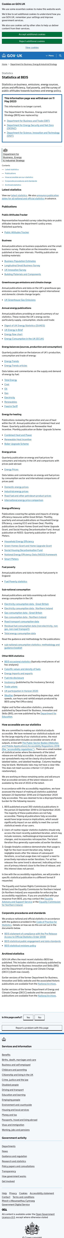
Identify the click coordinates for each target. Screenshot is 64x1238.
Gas (6, 393)
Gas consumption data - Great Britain (23, 612)
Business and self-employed (16, 1064)
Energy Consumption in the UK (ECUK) (24, 338)
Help (4, 1193)
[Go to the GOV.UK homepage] (12, 55)
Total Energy (10, 380)
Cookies (23, 1193)
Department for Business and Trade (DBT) (28, 120)
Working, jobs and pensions (16, 1129)
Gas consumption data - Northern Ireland (25, 617)
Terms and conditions (23, 1197)
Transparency (9, 1171)
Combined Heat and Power (18, 435)
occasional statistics (17, 661)
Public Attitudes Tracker (16, 232)
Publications (10, 173)
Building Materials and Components (22, 274)
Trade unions (10, 686)
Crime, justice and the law (15, 1079)
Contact (6, 1197)
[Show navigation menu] (49, 55)
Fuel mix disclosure (14, 677)
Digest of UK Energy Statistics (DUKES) (24, 325)
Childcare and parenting (14, 1069)
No (41, 1017)
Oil (5, 388)
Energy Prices (11, 469)
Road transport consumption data (21, 621)
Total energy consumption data (20, 633)
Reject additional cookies (32, 41)
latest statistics (19, 195)
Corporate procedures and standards (21, 181)
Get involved (8, 1181)
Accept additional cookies (32, 34)
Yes (30, 1017)
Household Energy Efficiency (19, 541)
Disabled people (10, 1084)
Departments (9, 1146)
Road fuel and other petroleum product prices (27, 495)
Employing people (11, 1099)
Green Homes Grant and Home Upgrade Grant (28, 545)
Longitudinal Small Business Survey (22, 265)
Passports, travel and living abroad (19, 1119)
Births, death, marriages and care (19, 1059)
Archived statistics (13, 185)
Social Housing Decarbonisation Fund (23, 550)
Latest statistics (12, 169)
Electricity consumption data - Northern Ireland (28, 608)
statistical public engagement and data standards (32, 941)
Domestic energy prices (16, 487)
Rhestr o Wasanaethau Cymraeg (18, 1200)
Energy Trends (11, 361)
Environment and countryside (17, 1104)
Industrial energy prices (16, 491)
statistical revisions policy (20, 945)
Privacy (13, 1193)
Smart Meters (11, 558)
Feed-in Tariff (11, 406)
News (5, 1151)
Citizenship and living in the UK (17, 1074)
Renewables (10, 401)
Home (4, 64)
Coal (6, 384)
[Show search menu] (60, 55)
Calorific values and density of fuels (22, 669)
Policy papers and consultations (18, 1166)
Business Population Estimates (20, 261)
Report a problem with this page (32, 1027)
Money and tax (9, 1114)
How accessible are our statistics (19, 177)
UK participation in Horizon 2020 (21, 691)
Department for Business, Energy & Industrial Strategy (33, 64)
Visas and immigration (13, 1124)
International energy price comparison (23, 500)
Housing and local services (15, 1109)
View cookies (32, 47)
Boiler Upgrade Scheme (16, 443)
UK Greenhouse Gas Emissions (20, 299)
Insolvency (9, 682)
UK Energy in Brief (13, 329)
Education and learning (13, 1094)
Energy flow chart (13, 334)
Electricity (9, 397)
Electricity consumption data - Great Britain (26, 604)
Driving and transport (13, 1089)
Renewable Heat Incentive (17, 439)
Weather (8, 695)
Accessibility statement (42, 1193)
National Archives (47, 983)
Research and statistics (14, 1161)
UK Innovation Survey (15, 269)
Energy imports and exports (18, 673)
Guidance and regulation (14, 1156)
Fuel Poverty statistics (15, 581)
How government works (14, 1176)
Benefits (6, 1054)
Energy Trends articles (15, 365)
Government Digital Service (16, 1204)
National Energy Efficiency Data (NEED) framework (30, 554)
